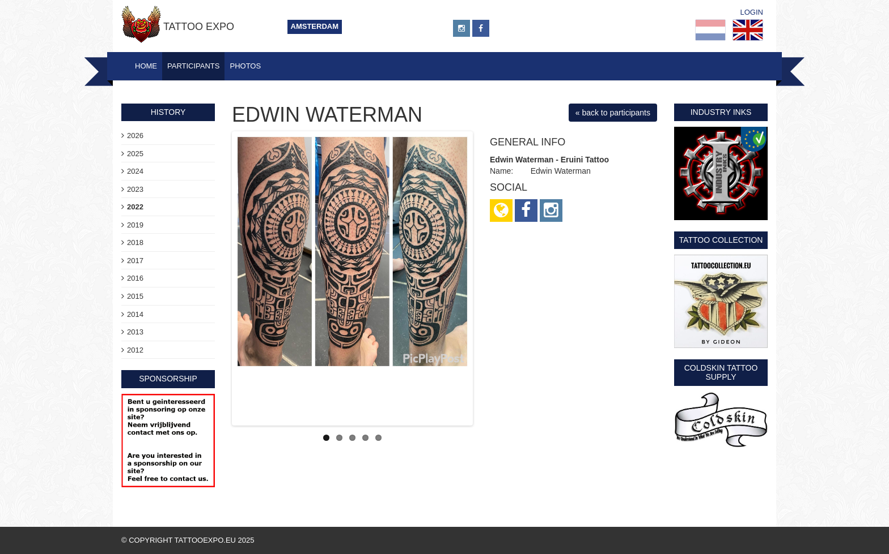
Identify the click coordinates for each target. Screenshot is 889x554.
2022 (135, 207)
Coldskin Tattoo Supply (721, 372)
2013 (135, 332)
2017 (135, 260)
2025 (135, 153)
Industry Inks (721, 112)
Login (751, 12)
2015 (135, 296)
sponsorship (168, 378)
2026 (135, 135)
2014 (135, 314)
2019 (135, 225)
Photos (245, 66)
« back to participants (612, 112)
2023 (135, 189)
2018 (135, 242)
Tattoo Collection (721, 239)
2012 (135, 350)
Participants (193, 66)
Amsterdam (315, 26)
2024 (135, 171)
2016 (135, 278)
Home (146, 66)
